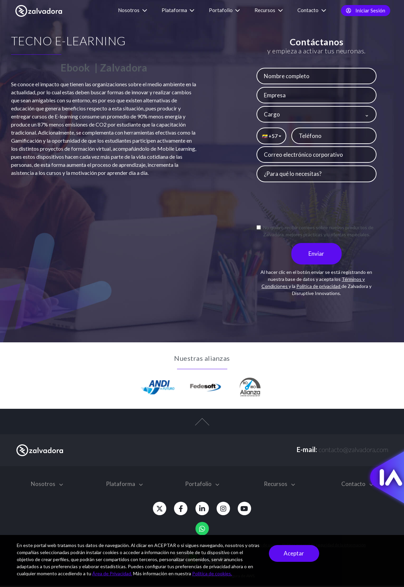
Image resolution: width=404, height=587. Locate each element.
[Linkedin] (202, 510)
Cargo (272, 114)
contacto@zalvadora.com (353, 451)
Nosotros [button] (132, 10)
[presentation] (316, 204)
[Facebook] (178, 510)
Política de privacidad (318, 288)
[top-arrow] (202, 427)
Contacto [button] (311, 10)
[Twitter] (155, 510)
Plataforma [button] (178, 10)
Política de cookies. (212, 573)
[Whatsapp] (202, 530)
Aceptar (294, 553)
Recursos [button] (268, 10)
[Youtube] (249, 510)
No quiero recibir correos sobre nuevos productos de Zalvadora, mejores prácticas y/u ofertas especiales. (314, 231)
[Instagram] (225, 510)
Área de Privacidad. (112, 573)
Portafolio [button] (224, 10)
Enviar (316, 255)
